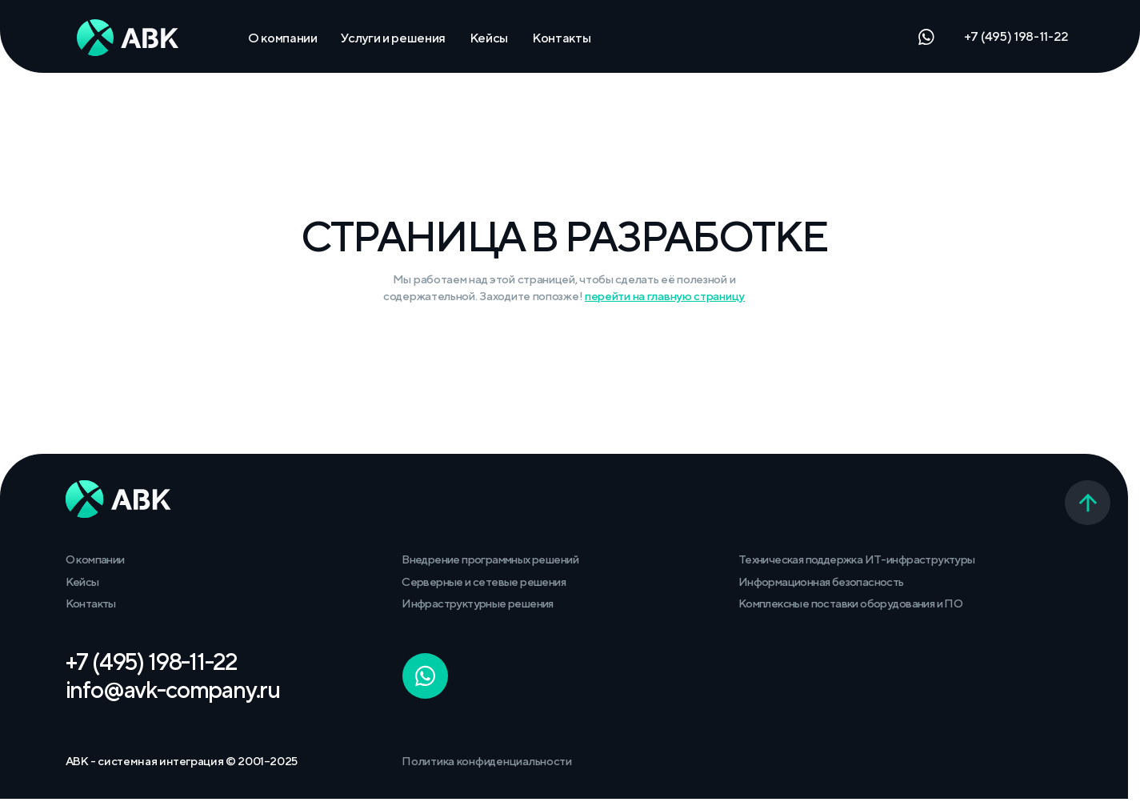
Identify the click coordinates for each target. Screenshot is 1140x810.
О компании (283, 38)
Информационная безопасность (821, 581)
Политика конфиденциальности (487, 761)
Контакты (561, 38)
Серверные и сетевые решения (484, 581)
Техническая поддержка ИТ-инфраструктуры (856, 559)
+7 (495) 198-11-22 (1016, 36)
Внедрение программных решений (490, 559)
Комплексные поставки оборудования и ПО (850, 603)
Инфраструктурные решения (478, 603)
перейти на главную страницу (665, 296)
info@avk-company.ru (173, 690)
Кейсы (489, 38)
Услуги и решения (393, 38)
